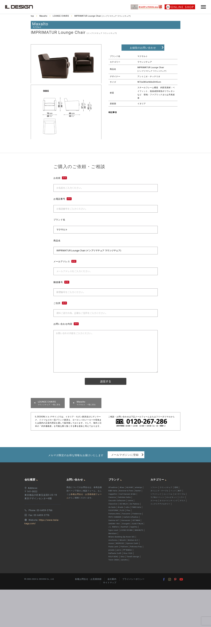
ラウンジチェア (166, 487)
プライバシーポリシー (133, 579)
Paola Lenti (113, 547)
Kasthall (124, 527)
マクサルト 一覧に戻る (86, 402)
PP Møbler (127, 550)
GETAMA (136, 520)
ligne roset (113, 530)
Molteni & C (133, 540)
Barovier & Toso (126, 491)
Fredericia (136, 514)
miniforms (113, 540)
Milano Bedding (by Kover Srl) (121, 537)
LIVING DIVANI (126, 530)
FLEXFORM (113, 511)
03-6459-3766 (45, 510)
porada (111, 550)
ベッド (173, 491)
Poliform (124, 547)
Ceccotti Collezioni (117, 501)
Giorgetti (126, 524)
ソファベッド (155, 494)
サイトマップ (109, 582)
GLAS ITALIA (137, 524)
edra (128, 507)
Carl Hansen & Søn (127, 494)
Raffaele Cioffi (115, 553)
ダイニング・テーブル (159, 491)
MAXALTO (139, 530)
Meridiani (112, 534)
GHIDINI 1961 (114, 524)
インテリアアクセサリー (160, 504)
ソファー (154, 487)
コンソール (167, 494)
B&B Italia (112, 491)
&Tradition (113, 487)
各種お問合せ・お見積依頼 (88, 579)
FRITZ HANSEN (114, 517)
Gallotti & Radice (130, 517)
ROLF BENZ (113, 557)
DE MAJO (124, 504)
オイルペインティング (169, 501)
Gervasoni (125, 520)
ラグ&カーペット (157, 497)
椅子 (180, 491)
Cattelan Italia (124, 497)
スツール (154, 501)
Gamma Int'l (113, 520)
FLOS (122, 511)
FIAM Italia (136, 507)
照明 (176, 487)
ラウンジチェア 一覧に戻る (49, 402)
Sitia (123, 557)
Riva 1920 (128, 553)
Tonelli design (133, 557)
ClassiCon (113, 504)
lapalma (133, 527)
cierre (130, 501)
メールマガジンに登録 (125, 454)
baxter (138, 491)
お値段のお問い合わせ (143, 47)
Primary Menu (203, 7)
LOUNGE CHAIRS (61, 16)
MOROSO (120, 543)
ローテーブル (179, 494)
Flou (128, 511)
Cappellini (112, 494)
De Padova (134, 504)
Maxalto (43, 16)
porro (119, 550)
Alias (122, 487)
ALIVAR (129, 487)
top (32, 16)
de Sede (112, 507)
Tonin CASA (113, 560)
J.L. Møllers (113, 527)
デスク (182, 501)
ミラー (182, 497)
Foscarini (126, 514)
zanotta (124, 560)
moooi (111, 543)
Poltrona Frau (136, 547)
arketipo (138, 487)
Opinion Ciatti (132, 543)
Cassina (112, 497)
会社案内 (112, 579)
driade (120, 507)
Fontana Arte (114, 514)
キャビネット (171, 497)
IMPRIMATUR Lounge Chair (103, 16)
